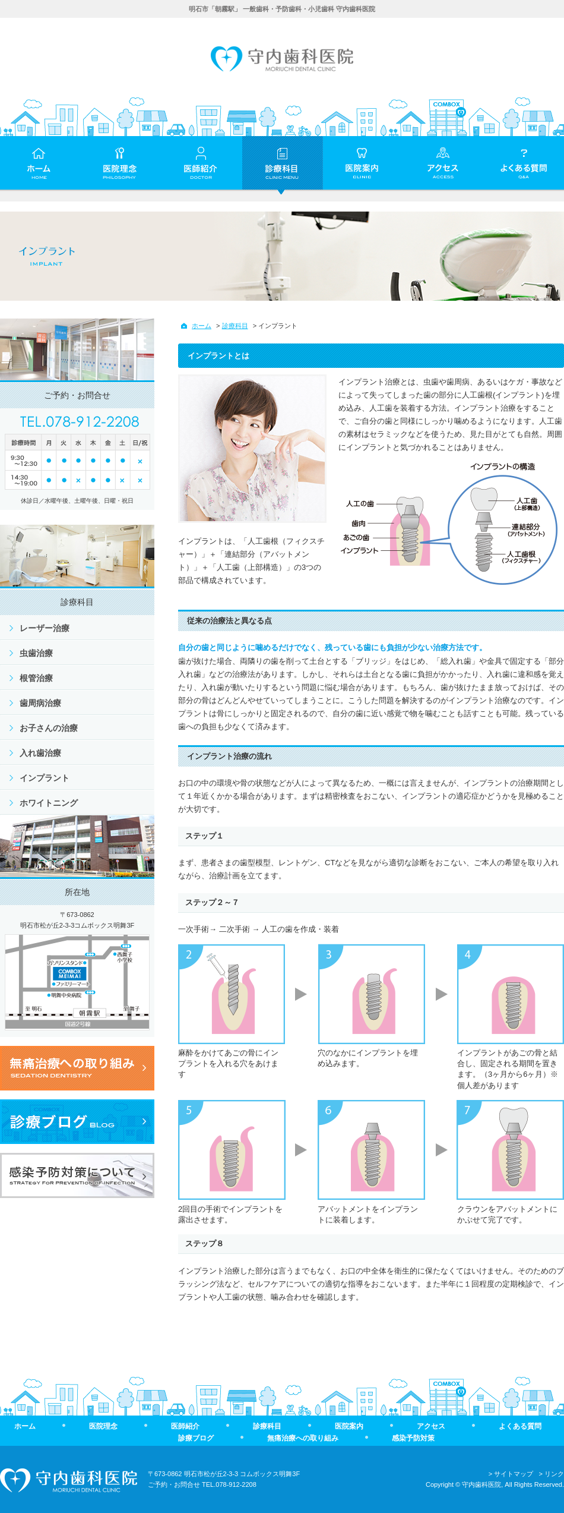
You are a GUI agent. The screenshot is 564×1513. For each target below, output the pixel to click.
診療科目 (235, 325)
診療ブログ (196, 1438)
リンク (554, 1473)
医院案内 (349, 1426)
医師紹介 (185, 1426)
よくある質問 (520, 1426)
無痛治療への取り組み (302, 1438)
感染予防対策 (413, 1438)
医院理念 (103, 1426)
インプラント (44, 778)
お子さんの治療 (49, 728)
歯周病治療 (40, 703)
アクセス (431, 1426)
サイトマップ (513, 1473)
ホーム (201, 325)
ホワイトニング (49, 803)
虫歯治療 (36, 653)
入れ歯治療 (40, 753)
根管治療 (36, 678)
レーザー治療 (44, 628)
